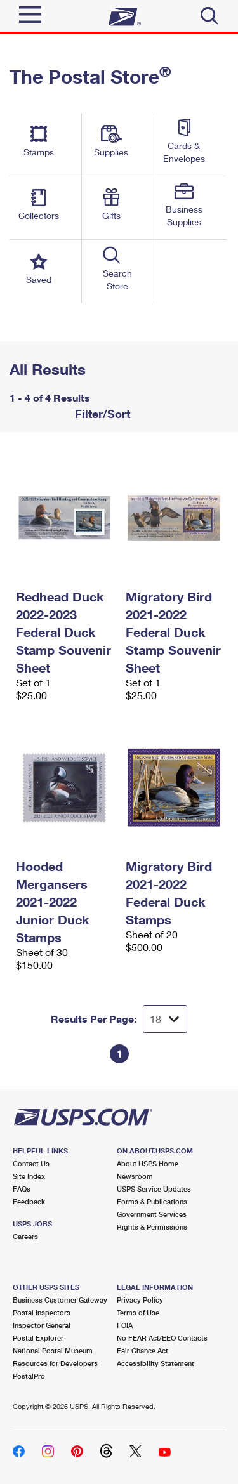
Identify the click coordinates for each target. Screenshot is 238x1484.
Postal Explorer (38, 1338)
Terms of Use (138, 1312)
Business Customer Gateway (60, 1300)
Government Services (152, 1214)
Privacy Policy (140, 1300)
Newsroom (135, 1176)
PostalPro (29, 1376)
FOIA (125, 1325)
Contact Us (31, 1163)
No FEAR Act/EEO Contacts (162, 1338)
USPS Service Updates (154, 1189)
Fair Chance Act (142, 1350)
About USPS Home (147, 1163)
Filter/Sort (101, 414)
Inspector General (41, 1325)
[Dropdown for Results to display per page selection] (165, 1019)
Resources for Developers (55, 1363)
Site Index (29, 1176)
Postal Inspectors (41, 1312)
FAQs (21, 1189)
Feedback (29, 1201)
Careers (25, 1236)
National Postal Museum (53, 1350)
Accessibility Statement (155, 1363)
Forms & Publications (152, 1201)
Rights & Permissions (152, 1227)
